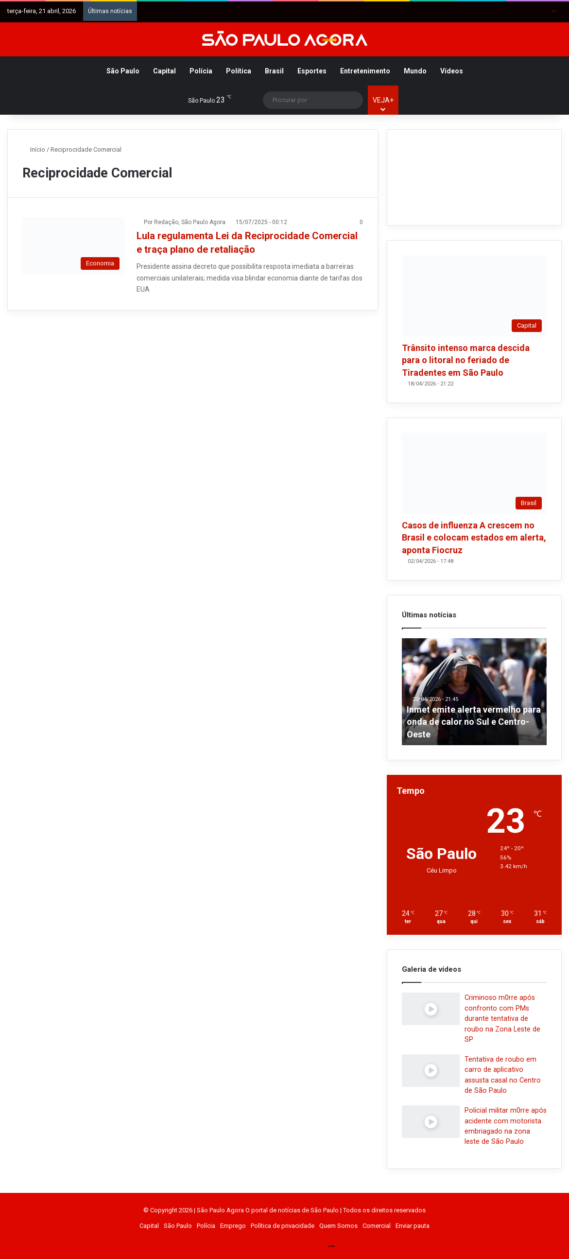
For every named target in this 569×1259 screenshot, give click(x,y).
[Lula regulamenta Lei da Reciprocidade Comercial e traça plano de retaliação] (73, 246)
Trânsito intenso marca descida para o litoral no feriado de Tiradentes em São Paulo (466, 360)
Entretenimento (365, 71)
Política (238, 71)
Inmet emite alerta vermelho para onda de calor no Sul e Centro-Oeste (474, 721)
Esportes (312, 71)
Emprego (233, 1225)
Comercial (376, 1225)
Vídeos (451, 71)
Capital (164, 71)
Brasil (274, 71)
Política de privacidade (282, 1225)
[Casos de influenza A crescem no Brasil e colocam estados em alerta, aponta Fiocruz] (474, 473)
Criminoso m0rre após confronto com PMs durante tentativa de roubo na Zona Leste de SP (502, 1018)
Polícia (201, 71)
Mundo (415, 71)
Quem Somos (338, 1225)
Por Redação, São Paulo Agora (184, 222)
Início (33, 149)
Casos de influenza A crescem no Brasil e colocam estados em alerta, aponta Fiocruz (474, 537)
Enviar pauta (413, 1225)
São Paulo (122, 71)
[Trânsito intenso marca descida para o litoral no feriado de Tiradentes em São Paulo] (474, 296)
